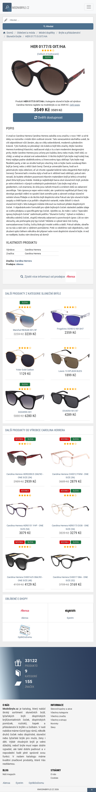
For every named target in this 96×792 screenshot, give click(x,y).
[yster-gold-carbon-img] (24, 358)
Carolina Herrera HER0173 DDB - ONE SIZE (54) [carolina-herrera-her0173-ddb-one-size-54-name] (70, 527)
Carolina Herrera (23, 261)
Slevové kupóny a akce (61, 709)
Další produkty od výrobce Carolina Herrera (35, 430)
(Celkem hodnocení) (48, 54)
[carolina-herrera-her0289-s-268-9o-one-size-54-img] (24, 459)
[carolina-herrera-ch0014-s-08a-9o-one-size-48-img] (24, 562)
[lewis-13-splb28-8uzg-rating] (70, 348)
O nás (53, 774)
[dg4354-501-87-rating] (70, 389)
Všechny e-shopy (59, 720)
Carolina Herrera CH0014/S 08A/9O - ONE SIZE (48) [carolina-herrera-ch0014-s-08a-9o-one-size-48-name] (25, 579)
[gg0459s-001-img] (24, 400)
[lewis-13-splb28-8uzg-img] (70, 359)
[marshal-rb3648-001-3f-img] (24, 318)
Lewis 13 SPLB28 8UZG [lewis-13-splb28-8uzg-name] (70, 371)
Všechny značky (58, 716)
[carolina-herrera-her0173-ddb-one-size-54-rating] (70, 495)
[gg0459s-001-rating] (24, 389)
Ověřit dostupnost (48, 117)
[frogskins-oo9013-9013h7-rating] (70, 307)
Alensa (19, 264)
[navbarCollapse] (88, 6)
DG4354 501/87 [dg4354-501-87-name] (70, 410)
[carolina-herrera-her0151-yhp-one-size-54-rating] (24, 495)
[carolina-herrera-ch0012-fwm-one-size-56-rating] (70, 444)
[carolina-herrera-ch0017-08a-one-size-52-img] (70, 562)
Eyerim (19, 783)
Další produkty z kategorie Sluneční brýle (33, 293)
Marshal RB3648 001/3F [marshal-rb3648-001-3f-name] (25, 330)
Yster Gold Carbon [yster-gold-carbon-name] (25, 369)
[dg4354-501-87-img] (70, 399)
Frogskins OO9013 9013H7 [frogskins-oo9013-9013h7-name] (70, 328)
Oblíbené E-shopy (16, 598)
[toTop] (91, 790)
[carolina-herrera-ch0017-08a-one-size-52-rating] (70, 547)
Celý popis (75, 105)
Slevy (53, 727)
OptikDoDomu (36, 783)
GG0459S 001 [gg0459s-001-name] (25, 412)
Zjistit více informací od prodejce (48, 277)
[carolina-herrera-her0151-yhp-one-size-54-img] (24, 510)
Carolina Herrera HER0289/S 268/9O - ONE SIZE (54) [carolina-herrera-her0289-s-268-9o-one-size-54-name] (24, 476)
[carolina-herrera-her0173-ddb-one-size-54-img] (70, 510)
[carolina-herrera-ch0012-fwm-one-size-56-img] (70, 459)
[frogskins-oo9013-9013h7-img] (70, 317)
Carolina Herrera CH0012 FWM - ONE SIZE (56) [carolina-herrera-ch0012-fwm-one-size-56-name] (70, 476)
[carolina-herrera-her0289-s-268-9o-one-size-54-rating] (24, 444)
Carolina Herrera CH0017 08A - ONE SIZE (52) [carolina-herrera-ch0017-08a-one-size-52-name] (70, 579)
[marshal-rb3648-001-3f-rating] (24, 307)
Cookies (54, 778)
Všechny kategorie (59, 712)
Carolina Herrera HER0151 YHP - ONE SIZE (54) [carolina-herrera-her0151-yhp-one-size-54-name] (25, 527)
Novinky (54, 723)
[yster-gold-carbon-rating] (24, 348)
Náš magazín (9, 774)
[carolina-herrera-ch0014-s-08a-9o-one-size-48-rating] (24, 547)
